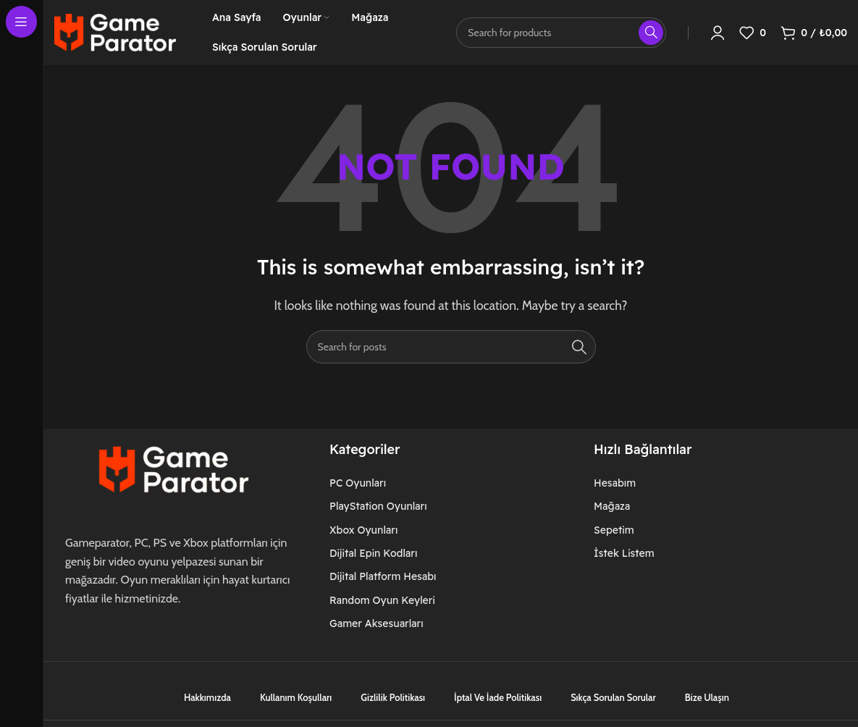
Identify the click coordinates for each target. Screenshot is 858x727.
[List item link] (391, 483)
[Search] (451, 347)
